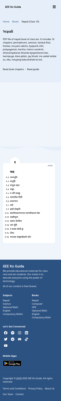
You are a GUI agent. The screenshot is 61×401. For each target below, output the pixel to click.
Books (15, 21)
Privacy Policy (35, 388)
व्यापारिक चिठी (16, 197)
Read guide (33, 69)
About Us (50, 388)
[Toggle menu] (54, 7)
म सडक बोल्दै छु (16, 228)
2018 (18, 378)
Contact (20, 394)
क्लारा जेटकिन (16, 220)
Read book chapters (13, 69)
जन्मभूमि (13, 177)
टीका (12, 232)
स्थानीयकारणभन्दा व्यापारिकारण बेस (25, 213)
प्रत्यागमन (14, 201)
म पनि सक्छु (15, 193)
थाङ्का (12, 189)
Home (6, 21)
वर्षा (11, 205)
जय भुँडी (13, 224)
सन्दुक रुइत (14, 185)
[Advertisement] (30, 114)
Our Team (8, 394)
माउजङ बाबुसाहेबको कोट (20, 236)
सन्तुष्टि (12, 181)
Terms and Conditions (14, 388)
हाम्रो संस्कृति (15, 209)
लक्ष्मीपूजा (14, 217)
